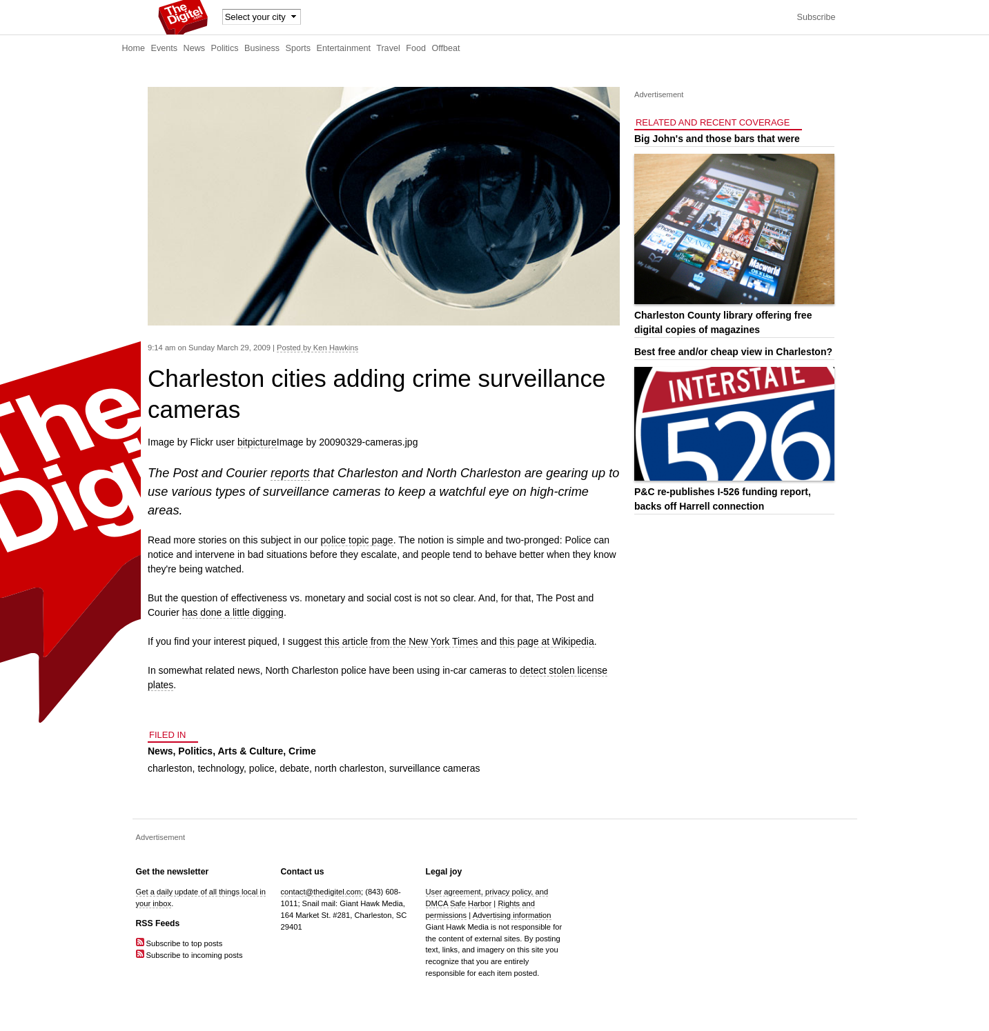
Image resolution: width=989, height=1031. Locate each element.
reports (290, 473)
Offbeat (445, 48)
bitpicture (257, 442)
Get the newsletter (172, 872)
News (195, 48)
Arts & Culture (250, 751)
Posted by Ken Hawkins (317, 347)
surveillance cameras (434, 768)
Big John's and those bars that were (717, 138)
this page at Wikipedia (547, 641)
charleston (170, 768)
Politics (225, 48)
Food (416, 48)
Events (164, 48)
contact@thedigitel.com (321, 892)
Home (134, 48)
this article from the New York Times (401, 641)
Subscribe (815, 17)
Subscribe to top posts (179, 943)
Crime (302, 751)
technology (220, 768)
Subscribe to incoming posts (189, 955)
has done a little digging (233, 612)
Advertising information (512, 915)
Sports (298, 48)
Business (262, 48)
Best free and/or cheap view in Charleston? (733, 351)
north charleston (349, 768)
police (262, 768)
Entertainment (344, 48)
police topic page (357, 539)
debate (294, 768)
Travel (388, 48)
